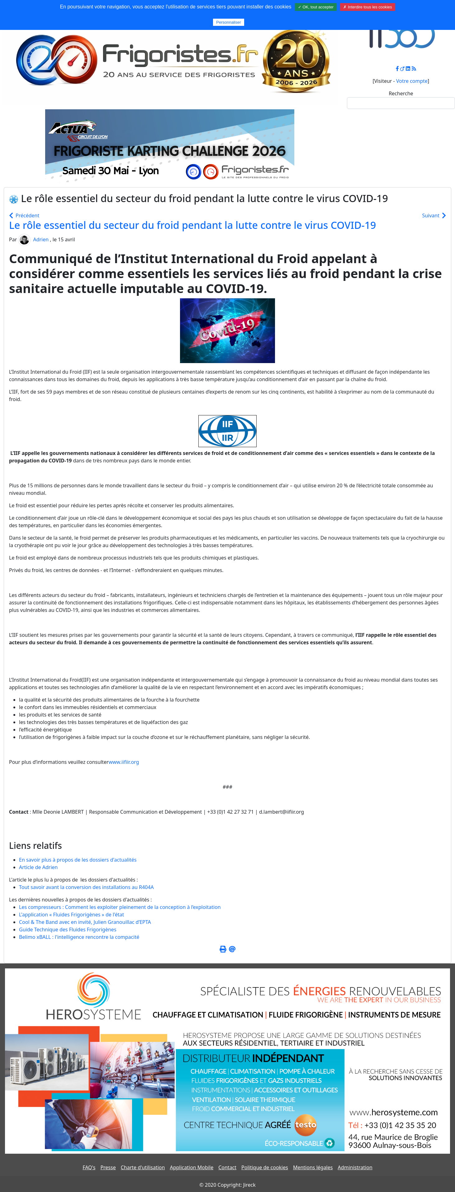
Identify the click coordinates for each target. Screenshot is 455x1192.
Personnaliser (228, 22)
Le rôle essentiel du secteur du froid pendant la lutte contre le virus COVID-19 (192, 225)
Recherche (401, 93)
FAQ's (89, 1167)
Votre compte (412, 81)
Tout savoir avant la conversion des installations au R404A (86, 887)
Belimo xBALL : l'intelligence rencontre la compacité (79, 937)
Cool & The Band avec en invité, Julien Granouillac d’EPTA (85, 922)
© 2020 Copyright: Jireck (227, 1184)
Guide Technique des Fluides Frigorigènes (67, 929)
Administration (355, 1167)
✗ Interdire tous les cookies (367, 7)
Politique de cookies (264, 1167)
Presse (108, 1167)
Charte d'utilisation (143, 1167)
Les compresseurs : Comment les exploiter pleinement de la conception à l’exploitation (120, 907)
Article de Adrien (38, 867)
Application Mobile (191, 1167)
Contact (227, 1167)
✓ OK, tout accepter (316, 7)
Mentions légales (313, 1167)
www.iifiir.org (124, 762)
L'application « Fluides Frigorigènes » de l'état (71, 914)
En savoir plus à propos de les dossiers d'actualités (78, 859)
